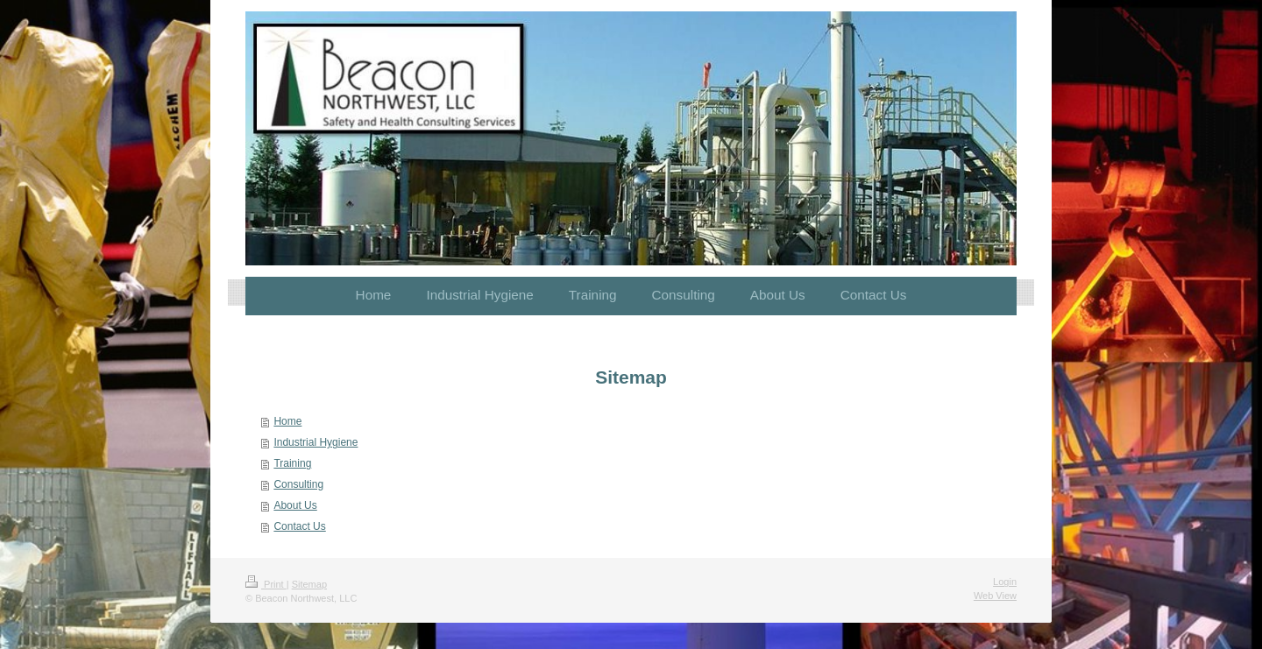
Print (266, 584)
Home (287, 421)
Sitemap (309, 584)
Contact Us (299, 526)
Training (292, 463)
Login (1005, 581)
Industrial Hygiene (315, 442)
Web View (995, 595)
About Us (294, 505)
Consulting (298, 484)
